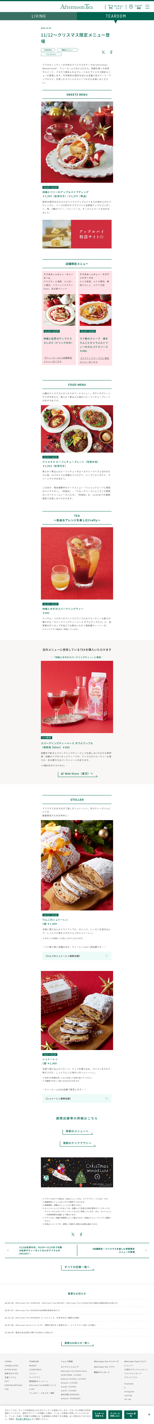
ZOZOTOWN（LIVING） (71, 1375)
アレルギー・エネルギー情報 (41, 1393)
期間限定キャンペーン (38, 1381)
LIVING (8, 1361)
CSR (6, 1389)
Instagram (129, 1391)
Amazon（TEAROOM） (71, 1398)
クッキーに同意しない (115, 1414)
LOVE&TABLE (35, 1369)
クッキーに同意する (99, 1414)
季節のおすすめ (11, 1373)
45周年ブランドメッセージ (136, 1369)
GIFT (7, 1381)
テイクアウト (35, 1377)
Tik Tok (127, 1399)
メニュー (33, 1373)
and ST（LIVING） (69, 1390)
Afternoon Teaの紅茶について (42, 1385)
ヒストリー (129, 1365)
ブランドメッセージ (133, 1373)
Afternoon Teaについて (135, 1361)
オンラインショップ (70, 1366)
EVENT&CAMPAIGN (13, 1385)
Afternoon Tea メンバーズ (106, 1361)
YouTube (128, 1395)
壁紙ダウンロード (102, 1372)
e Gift (31, 1389)
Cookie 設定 (131, 1414)
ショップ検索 (67, 1361)
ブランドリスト (131, 1377)
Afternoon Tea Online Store (74, 1371)
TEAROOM (34, 1361)
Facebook (128, 1383)
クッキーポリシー (23, 1419)
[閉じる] (149, 1414)
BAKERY (33, 1365)
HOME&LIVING (11, 1365)
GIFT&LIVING (11, 1369)
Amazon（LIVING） (70, 1382)
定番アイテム (10, 1377)
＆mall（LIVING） (69, 1386)
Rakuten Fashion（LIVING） (74, 1378)
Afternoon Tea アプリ (104, 1366)
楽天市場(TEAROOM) (70, 1394)
